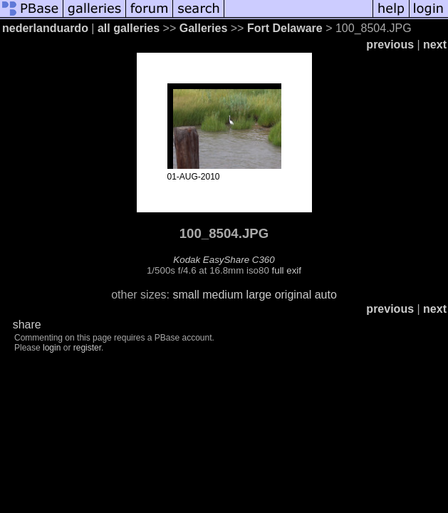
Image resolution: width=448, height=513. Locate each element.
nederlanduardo (45, 28)
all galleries (129, 28)
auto (326, 295)
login (52, 348)
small (185, 295)
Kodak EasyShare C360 (223, 259)
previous (390, 44)
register (87, 348)
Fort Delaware (285, 28)
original (293, 295)
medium (222, 295)
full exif (286, 270)
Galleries (203, 28)
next (435, 44)
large (259, 295)
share (27, 324)
